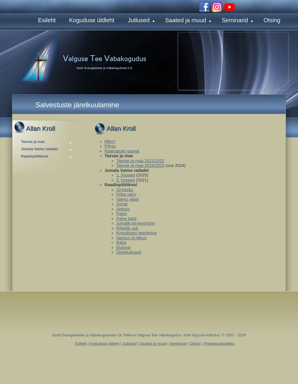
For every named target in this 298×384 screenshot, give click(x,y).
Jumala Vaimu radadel (46, 149)
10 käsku (124, 189)
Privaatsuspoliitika (219, 343)
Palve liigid (126, 218)
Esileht (47, 20)
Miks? (110, 141)
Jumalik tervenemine (135, 223)
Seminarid (237, 20)
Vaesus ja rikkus (131, 238)
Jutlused (141, 20)
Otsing (271, 20)
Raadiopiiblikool (46, 156)
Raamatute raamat (122, 151)
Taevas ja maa (46, 142)
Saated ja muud (188, 20)
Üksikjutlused (128, 252)
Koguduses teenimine (136, 233)
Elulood (123, 247)
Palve (121, 213)
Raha (121, 242)
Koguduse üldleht (91, 20)
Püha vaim (126, 194)
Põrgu (110, 146)
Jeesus (123, 209)
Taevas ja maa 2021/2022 (140, 160)
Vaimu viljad (127, 199)
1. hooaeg (125, 175)
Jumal (121, 204)
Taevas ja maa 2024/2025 (140, 165)
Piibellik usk (127, 228)
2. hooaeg (125, 180)
